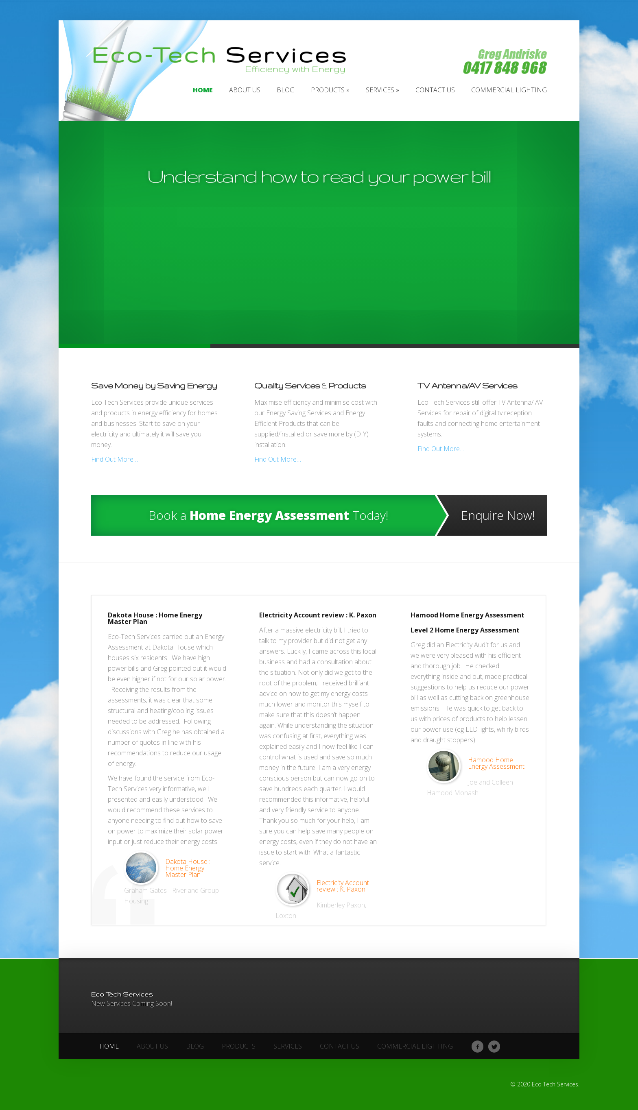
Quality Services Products (310, 385)
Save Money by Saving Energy (154, 385)
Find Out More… (114, 459)
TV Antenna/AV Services (467, 385)
